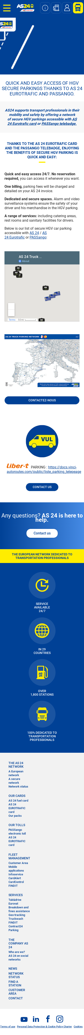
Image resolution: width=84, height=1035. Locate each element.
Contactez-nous (42, 400)
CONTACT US (42, 487)
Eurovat (13, 903)
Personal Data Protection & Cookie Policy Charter (44, 1026)
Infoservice (16, 874)
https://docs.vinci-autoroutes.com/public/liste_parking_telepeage (44, 469)
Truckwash (16, 918)
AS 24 (34, 233)
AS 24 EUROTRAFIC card (17, 808)
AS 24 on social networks (18, 957)
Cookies (78, 1026)
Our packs (15, 815)
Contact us (42, 533)
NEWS (13, 968)
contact (16, 998)
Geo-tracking (17, 915)
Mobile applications (16, 868)
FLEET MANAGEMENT (19, 856)
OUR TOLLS (17, 825)
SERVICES (16, 895)
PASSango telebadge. (59, 124)
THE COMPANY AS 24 (18, 943)
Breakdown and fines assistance (19, 909)
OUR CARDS (17, 796)
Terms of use (7, 1026)
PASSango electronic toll (17, 831)
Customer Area (18, 863)
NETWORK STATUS (16, 975)
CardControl (16, 882)
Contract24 (16, 926)
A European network (16, 773)
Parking (13, 930)
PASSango (38, 237)
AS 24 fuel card (18, 800)
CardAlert (15, 878)
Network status (18, 786)
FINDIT (13, 885)
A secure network (14, 780)
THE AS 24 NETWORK (16, 764)
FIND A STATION (15, 983)
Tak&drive (15, 899)
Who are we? (17, 952)
